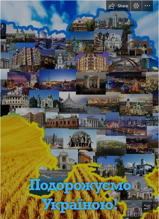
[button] (118, 5)
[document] (79, 109)
